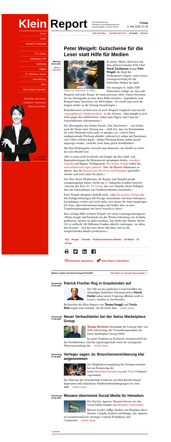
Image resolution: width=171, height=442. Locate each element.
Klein (33, 23)
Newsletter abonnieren (79, 261)
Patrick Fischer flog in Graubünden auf (97, 283)
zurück (55, 431)
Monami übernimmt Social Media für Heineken (104, 396)
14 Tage (133, 33)
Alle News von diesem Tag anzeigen (129, 273)
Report (68, 23)
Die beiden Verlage (117, 163)
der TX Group (94, 186)
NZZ (67, 239)
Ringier (75, 239)
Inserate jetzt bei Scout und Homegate (105, 170)
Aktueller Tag (117, 33)
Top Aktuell (99, 33)
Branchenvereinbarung (108, 371)
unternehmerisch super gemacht (83, 167)
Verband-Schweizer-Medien (107, 239)
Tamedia (85, 239)
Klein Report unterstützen (113, 261)
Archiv (144, 33)
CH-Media (129, 239)
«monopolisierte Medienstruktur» (83, 113)
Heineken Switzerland (130, 404)
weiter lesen (127, 307)
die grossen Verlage (128, 194)
